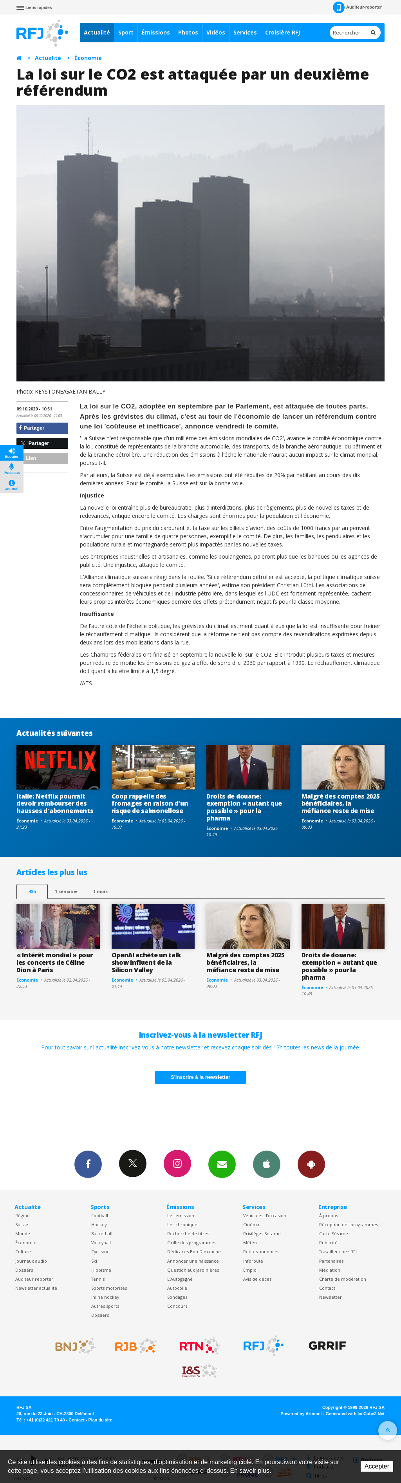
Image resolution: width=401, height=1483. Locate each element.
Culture (23, 1251)
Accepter (377, 1466)
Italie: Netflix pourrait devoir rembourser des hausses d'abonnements (54, 803)
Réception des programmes (348, 1224)
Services (245, 32)
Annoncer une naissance (193, 1260)
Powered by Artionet (301, 1413)
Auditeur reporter (34, 1279)
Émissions (156, 32)
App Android (311, 1164)
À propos (328, 1215)
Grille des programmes (191, 1242)
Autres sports (105, 1306)
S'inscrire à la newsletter (200, 1077)
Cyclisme (100, 1251)
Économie (88, 58)
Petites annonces (261, 1251)
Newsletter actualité (36, 1288)
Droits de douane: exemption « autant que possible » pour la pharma (244, 807)
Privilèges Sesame (262, 1233)
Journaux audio (31, 1260)
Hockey (99, 1224)
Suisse (21, 1224)
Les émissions (181, 1215)
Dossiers (24, 1269)
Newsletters (222, 1164)
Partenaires (331, 1260)
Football (99, 1215)
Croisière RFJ (282, 32)
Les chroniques (183, 1224)
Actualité (97, 32)
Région (22, 1215)
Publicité (328, 1242)
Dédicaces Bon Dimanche (194, 1251)
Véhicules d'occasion (264, 1215)
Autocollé (177, 1288)
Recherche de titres (188, 1233)
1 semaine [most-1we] (66, 891)
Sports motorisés (109, 1288)
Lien (27, 458)
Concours (177, 1306)
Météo (250, 1242)
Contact (327, 1288)
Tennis (98, 1279)
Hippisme (101, 1269)
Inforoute (253, 1260)
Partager (31, 428)
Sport (126, 32)
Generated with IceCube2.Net (355, 1413)
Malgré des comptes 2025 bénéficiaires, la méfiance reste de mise (341, 803)
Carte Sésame (333, 1233)
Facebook (88, 1164)
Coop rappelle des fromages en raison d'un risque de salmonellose (150, 803)
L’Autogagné (180, 1279)
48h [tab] (32, 891)
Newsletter (330, 1297)
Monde (22, 1233)
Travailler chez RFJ (338, 1251)
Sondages (177, 1297)
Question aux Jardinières (193, 1269)
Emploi (250, 1269)
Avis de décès (257, 1279)
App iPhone (266, 1164)
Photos (188, 32)
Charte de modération (342, 1279)
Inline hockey (105, 1297)
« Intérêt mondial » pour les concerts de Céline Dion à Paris (54, 962)
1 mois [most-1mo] (100, 891)
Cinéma (251, 1224)
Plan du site (100, 1420)
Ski (94, 1260)
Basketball (101, 1233)
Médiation (329, 1269)
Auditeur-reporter (357, 7)
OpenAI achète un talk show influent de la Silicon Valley (146, 962)
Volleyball (101, 1242)
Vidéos (215, 32)
